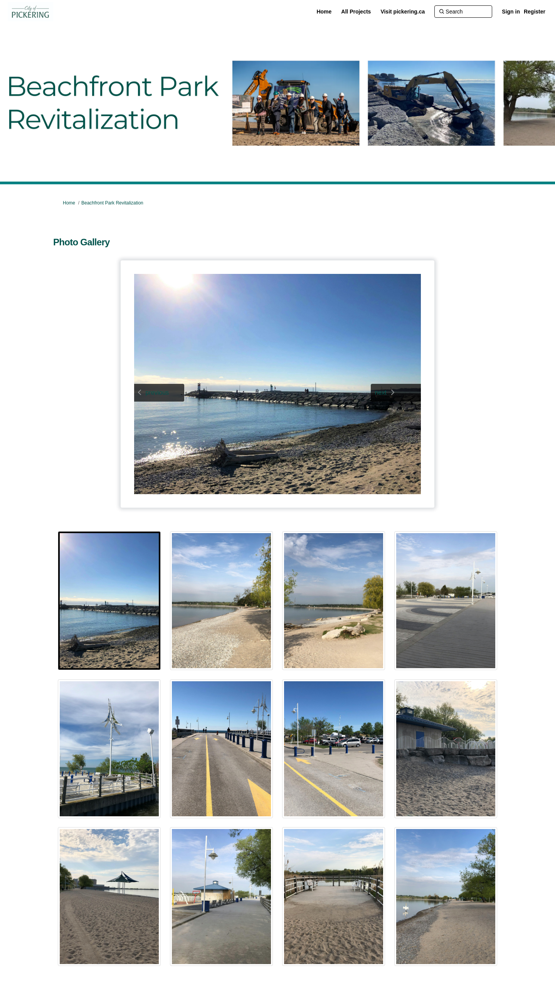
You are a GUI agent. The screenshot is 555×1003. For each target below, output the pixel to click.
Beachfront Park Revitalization (112, 203)
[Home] (323, 11)
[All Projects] (356, 11)
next (380, 392)
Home (69, 203)
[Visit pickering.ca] (402, 11)
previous (157, 392)
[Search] (463, 11)
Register (534, 11)
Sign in (511, 11)
